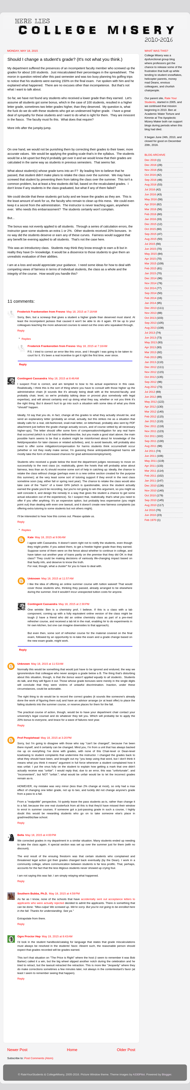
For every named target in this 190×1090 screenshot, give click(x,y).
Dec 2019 (151, 160)
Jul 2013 (150, 332)
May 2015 (151, 253)
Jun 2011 (150, 455)
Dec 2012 (151, 367)
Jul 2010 (150, 510)
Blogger (166, 1074)
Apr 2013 (150, 347)
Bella (20, 835)
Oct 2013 (150, 317)
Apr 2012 (150, 406)
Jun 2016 (150, 194)
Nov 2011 (151, 431)
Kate (31, 537)
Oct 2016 (150, 174)
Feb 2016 (150, 214)
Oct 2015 (150, 229)
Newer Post (17, 1050)
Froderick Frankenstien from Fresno (41, 311)
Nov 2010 (151, 490)
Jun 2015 (150, 248)
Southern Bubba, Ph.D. (32, 893)
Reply (21, 330)
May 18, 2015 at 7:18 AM (81, 311)
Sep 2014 (151, 293)
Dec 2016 (151, 164)
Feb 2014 (150, 298)
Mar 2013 (150, 352)
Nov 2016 (151, 169)
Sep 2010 (151, 500)
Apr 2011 (150, 465)
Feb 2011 (150, 475)
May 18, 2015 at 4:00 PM (40, 835)
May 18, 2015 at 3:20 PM (56, 737)
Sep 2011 (151, 441)
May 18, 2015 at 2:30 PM (74, 604)
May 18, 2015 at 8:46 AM (63, 378)
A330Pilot (139, 1074)
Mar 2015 (150, 263)
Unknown (34, 578)
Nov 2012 (151, 372)
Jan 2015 (150, 273)
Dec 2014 (151, 278)
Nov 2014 (151, 283)
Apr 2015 (150, 258)
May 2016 (151, 199)
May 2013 (151, 342)
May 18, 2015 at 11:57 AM (57, 578)
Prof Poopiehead (28, 737)
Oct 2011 (150, 436)
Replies (26, 338)
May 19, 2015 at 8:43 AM (57, 936)
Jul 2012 (150, 391)
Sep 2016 (151, 179)
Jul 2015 (150, 243)
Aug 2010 (151, 505)
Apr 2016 (150, 204)
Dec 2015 (151, 224)
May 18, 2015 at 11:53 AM (47, 663)
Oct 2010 (150, 495)
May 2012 (151, 401)
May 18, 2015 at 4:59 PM (64, 893)
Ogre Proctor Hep (29, 936)
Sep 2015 (151, 234)
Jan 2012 (150, 421)
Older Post (126, 1050)
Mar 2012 (150, 411)
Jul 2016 (150, 189)
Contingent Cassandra (32, 378)
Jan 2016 (150, 219)
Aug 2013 (151, 327)
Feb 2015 (150, 268)
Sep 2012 (151, 381)
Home (72, 1050)
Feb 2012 (150, 416)
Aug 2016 (151, 184)
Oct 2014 (150, 288)
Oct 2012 (150, 377)
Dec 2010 (151, 485)
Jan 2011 (150, 480)
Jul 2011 (150, 450)
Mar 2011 (150, 470)
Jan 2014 (150, 303)
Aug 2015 (151, 238)
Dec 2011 (151, 426)
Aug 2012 (151, 386)
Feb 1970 (150, 520)
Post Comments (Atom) (38, 1058)
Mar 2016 (150, 209)
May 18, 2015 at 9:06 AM (50, 537)
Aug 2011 (151, 446)
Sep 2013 (151, 322)
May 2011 (151, 460)
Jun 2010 (150, 515)
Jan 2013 (150, 362)
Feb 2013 (150, 357)
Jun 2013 (150, 337)
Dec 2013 (151, 307)
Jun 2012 (150, 396)
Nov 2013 (151, 312)
